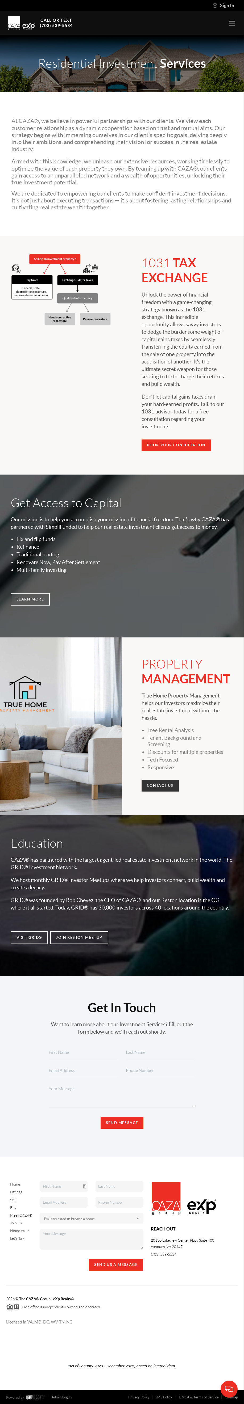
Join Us (16, 1223)
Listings (16, 1192)
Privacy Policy (139, 1397)
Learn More (30, 599)
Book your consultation (176, 445)
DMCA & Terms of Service (199, 1397)
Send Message (122, 1122)
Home (15, 1184)
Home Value (20, 1231)
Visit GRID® (29, 937)
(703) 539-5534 (163, 1254)
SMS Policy (163, 1397)
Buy (13, 1208)
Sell (12, 1200)
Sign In (223, 5)
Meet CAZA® (21, 1215)
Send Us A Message (116, 1264)
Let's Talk (17, 1238)
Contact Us (160, 785)
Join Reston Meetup (79, 937)
